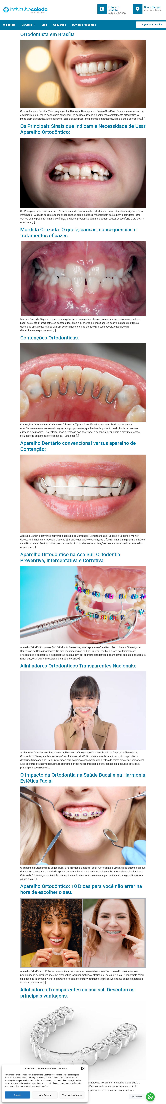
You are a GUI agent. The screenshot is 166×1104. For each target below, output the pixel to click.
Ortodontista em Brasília (47, 34)
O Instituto (9, 24)
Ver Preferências (72, 1095)
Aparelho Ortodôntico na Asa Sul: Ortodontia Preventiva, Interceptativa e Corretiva (70, 557)
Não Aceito (44, 1095)
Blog (44, 24)
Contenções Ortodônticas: (49, 338)
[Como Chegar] (137, 9)
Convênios (59, 24)
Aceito (17, 1095)
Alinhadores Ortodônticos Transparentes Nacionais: (78, 666)
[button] (83, 1068)
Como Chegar (152, 7)
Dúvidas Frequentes (84, 24)
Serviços (28, 25)
